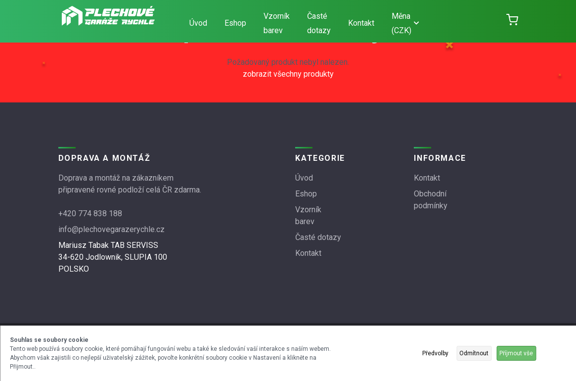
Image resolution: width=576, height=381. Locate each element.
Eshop (235, 23)
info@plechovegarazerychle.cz (111, 229)
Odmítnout (473, 353)
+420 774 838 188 (90, 213)
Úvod (198, 23)
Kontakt (361, 23)
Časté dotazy (319, 23)
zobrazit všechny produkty (288, 74)
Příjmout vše (516, 353)
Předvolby (435, 353)
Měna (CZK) (405, 23)
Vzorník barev (277, 23)
